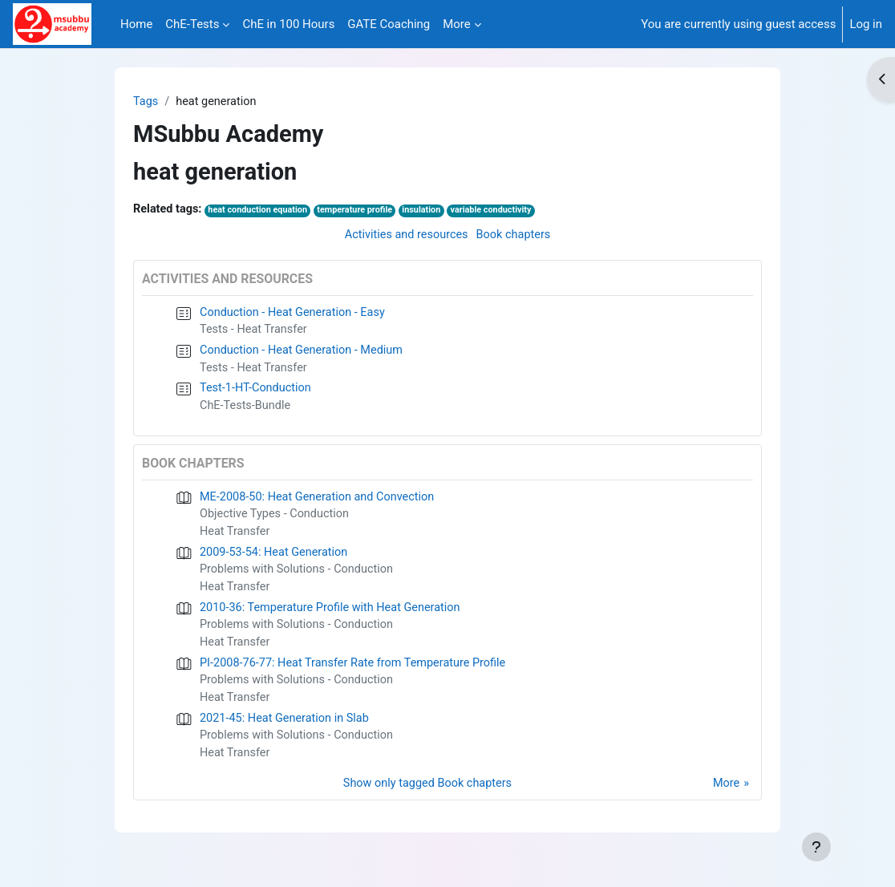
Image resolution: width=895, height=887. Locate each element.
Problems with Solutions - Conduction (299, 578)
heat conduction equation (262, 211)
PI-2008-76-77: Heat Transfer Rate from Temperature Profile (358, 674)
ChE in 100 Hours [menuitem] (288, 24)
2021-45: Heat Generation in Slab (287, 731)
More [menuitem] (456, 24)
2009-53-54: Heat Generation (276, 560)
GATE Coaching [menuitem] (388, 24)
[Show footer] (816, 846)
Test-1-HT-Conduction (257, 393)
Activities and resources (404, 236)
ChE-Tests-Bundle (247, 410)
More (725, 799)
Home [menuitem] (136, 24)
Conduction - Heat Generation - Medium (305, 353)
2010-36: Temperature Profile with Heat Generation (334, 617)
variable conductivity (504, 211)
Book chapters (515, 236)
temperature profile (362, 211)
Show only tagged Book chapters (426, 799)
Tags (146, 102)
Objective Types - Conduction (277, 520)
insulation (431, 211)
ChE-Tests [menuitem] (192, 24)
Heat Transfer (236, 539)
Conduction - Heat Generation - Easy (295, 314)
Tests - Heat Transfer (255, 332)
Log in (865, 24)
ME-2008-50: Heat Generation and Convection (321, 503)
